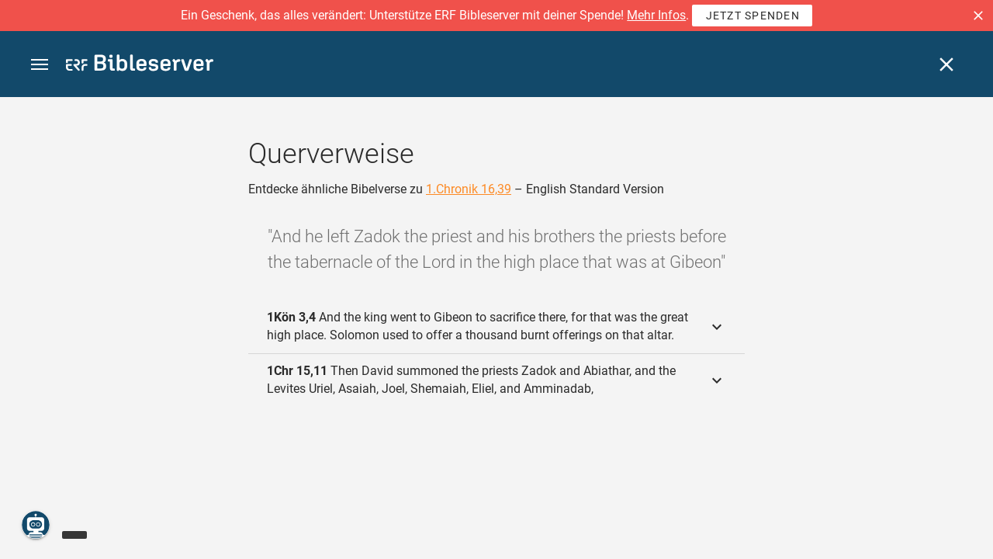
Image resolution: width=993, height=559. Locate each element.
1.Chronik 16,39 (468, 189)
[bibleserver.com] (139, 65)
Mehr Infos (656, 15)
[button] (978, 15)
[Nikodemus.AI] (36, 525)
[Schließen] (946, 64)
